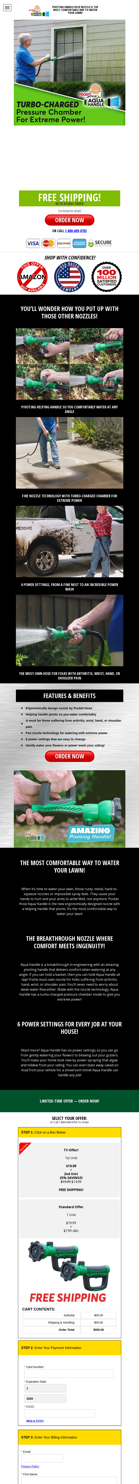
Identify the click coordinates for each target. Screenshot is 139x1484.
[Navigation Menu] (7, 7)
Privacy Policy (30, 1466)
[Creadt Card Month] (45, 1388)
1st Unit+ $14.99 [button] (51, 1167)
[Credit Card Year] (45, 1398)
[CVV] (59, 1413)
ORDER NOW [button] (69, 220)
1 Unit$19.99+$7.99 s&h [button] (71, 1219)
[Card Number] (69, 1373)
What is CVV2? (35, 1420)
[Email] (42, 1458)
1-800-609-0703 (76, 230)
